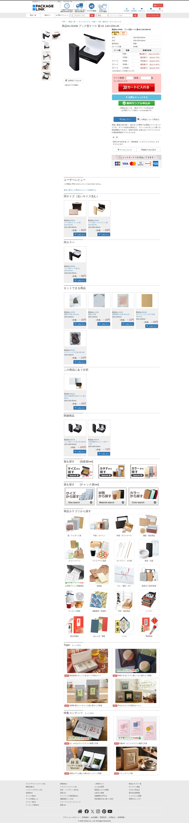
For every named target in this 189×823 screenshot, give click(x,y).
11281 (96, 312)
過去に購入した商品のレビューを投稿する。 (81, 190)
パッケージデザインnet (34, 790)
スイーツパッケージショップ (70, 802)
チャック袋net (31, 796)
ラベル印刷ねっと (32, 799)
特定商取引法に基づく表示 (103, 799)
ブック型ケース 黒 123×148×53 (75, 442)
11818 (120, 312)
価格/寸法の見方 (149, 149)
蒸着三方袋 (92, 314)
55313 (72, 394)
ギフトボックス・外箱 (87, 22)
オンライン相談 (134, 787)
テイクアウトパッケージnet (35, 784)
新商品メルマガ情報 (101, 790)
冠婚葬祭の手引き (100, 796)
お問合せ (112, 817)
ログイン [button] (158, 5)
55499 (72, 266)
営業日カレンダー (135, 799)
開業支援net (30, 787)
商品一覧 (33, 15)
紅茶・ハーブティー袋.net (69, 790)
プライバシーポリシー (71, 817)
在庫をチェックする (136, 97)
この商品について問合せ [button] (149, 119)
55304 (72, 220)
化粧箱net (29, 793)
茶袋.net (63, 793)
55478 (72, 440)
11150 (72, 312)
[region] (111, 21)
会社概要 (94, 817)
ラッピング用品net (32, 805)
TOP (63, 22)
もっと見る (76, 645)
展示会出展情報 (134, 793)
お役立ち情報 (99, 793)
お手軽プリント (62, 15)
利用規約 (85, 817)
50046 (144, 312)
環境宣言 (103, 817)
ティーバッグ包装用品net (69, 796)
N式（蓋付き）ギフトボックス (109, 22)
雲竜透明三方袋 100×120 (120, 314)
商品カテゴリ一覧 (135, 784)
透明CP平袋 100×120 (71, 314)
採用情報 (121, 817)
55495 (96, 220)
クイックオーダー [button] (153, 15)
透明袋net (63, 784)
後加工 (47, 15)
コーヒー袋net (31, 802)
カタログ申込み (134, 790)
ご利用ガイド (99, 784)
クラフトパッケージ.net (68, 787)
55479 (96, 440)
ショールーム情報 (135, 796)
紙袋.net (63, 805)
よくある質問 (99, 787)
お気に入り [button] (125, 119)
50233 (72, 350)
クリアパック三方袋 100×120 (74, 352)
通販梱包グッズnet (66, 799)
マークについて (125, 149)
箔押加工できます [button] (73, 81)
